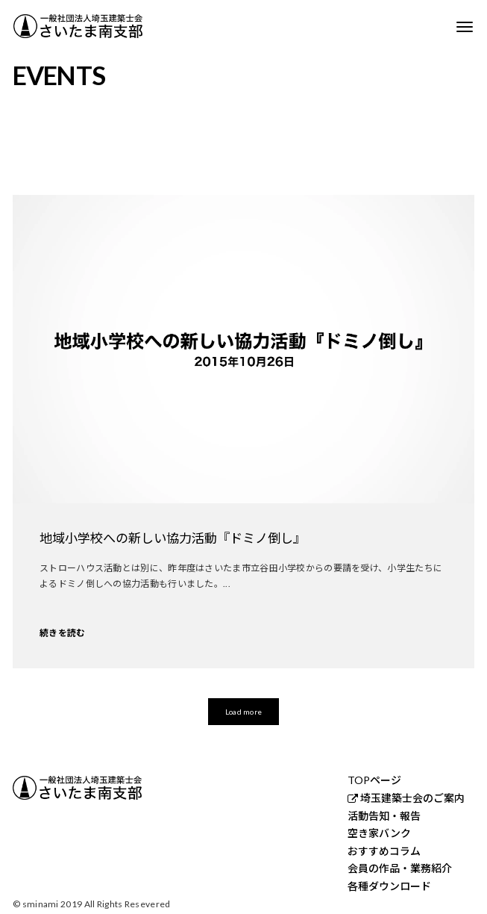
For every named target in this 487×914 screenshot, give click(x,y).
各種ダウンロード (389, 886)
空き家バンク (379, 833)
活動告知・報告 (384, 816)
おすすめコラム (384, 851)
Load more (243, 711)
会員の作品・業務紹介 (400, 868)
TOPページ (374, 780)
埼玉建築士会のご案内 (412, 798)
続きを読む (63, 632)
